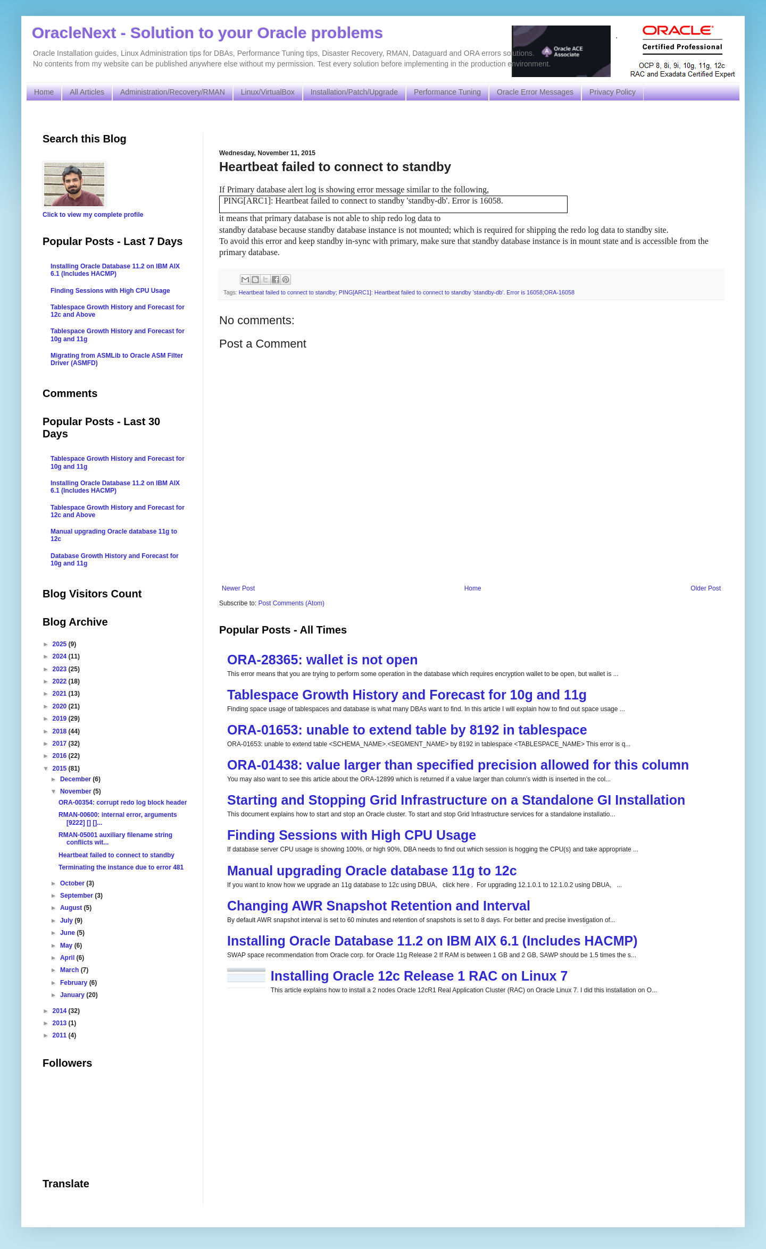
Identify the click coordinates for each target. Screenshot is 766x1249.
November (76, 791)
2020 (61, 706)
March (70, 970)
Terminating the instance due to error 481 (121, 867)
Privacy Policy (612, 92)
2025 (61, 644)
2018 (61, 731)
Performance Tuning (447, 92)
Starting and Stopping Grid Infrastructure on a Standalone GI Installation (456, 799)
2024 (61, 656)
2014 (61, 1011)
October (73, 883)
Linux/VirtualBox (268, 92)
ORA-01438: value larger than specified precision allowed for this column (458, 764)
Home (44, 92)
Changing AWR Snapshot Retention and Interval (378, 905)
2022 (61, 681)
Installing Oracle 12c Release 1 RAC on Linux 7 (419, 975)
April (68, 957)
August (72, 908)
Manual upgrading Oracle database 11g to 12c (372, 870)
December (76, 779)
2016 (61, 755)
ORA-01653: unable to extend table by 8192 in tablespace (407, 729)
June (68, 932)
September (77, 895)
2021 (61, 693)
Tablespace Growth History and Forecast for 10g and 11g (407, 694)
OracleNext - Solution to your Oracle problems (207, 32)
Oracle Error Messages (535, 92)
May (67, 945)
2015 (61, 768)
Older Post (705, 588)
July (67, 920)
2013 (61, 1023)
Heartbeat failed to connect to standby (116, 855)
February (74, 982)
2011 (61, 1035)
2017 (61, 743)
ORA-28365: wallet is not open (322, 659)
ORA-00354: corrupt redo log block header (123, 802)
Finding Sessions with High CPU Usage (351, 835)
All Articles (87, 92)
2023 (61, 669)
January (73, 995)
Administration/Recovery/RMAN (172, 92)
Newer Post (238, 588)
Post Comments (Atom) (291, 603)
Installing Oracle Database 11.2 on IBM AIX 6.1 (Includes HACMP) (432, 940)
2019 (61, 718)
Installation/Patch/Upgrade (354, 92)
